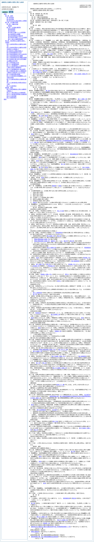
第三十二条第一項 (42, 516)
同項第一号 (86, 257)
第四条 (54, 185)
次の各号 (86, 394)
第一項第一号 (40, 264)
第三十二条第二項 (62, 520)
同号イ (67, 274)
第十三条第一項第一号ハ (59, 356)
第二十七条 (60, 211)
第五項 (74, 498)
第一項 (41, 115)
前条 (60, 185)
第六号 (66, 241)
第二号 (36, 429)
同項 (82, 317)
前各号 (35, 202)
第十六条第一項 (37, 351)
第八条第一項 (37, 70)
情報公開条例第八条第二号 (42, 241)
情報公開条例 (35, 531)
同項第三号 (51, 266)
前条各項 (38, 313)
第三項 (45, 70)
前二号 (35, 294)
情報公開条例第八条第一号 (42, 239)
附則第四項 (66, 498)
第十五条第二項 (55, 314)
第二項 (44, 363)
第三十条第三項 (37, 72)
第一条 (48, 90)
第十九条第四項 (41, 409)
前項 (32, 112)
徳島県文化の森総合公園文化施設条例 (50, 526)
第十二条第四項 (37, 292)
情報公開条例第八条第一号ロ (47, 349)
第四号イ (53, 241)
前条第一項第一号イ (46, 274)
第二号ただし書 (63, 349)
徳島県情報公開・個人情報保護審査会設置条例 (44, 536)
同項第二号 (36, 266)
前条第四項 (59, 232)
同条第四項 (87, 247)
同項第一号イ (72, 264)
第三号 (48, 264)
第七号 (72, 241)
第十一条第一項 (82, 99)
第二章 (73, 451)
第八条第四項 (75, 261)
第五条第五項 (74, 154)
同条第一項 (58, 331)
